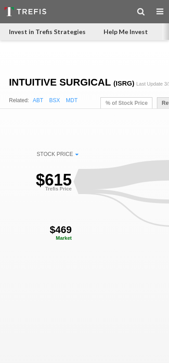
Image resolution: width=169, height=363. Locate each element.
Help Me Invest (126, 31)
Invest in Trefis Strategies (47, 31)
